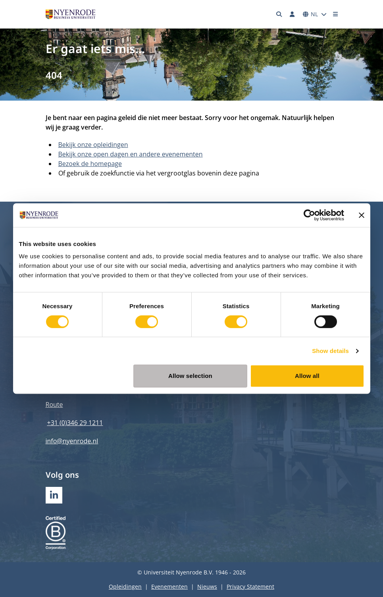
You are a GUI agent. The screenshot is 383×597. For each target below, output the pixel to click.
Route (54, 404)
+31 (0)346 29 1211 (75, 422)
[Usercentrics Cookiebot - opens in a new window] (309, 215)
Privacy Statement (250, 586)
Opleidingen (125, 586)
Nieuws (207, 586)
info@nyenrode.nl (72, 441)
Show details (330, 350)
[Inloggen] (292, 14)
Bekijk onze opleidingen (93, 144)
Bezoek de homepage (90, 163)
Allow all (307, 375)
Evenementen (169, 586)
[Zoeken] (279, 14)
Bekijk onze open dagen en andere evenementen (130, 154)
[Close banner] (361, 215)
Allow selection (190, 375)
